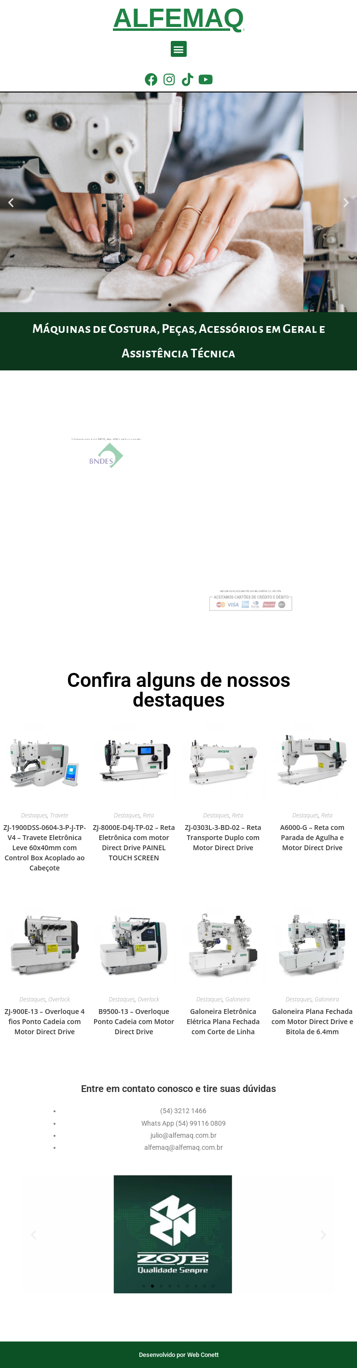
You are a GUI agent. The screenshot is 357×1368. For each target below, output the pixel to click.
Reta (148, 815)
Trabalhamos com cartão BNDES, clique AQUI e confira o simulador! (122, 446)
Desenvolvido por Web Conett (179, 1354)
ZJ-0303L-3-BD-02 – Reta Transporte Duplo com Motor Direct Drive (223, 837)
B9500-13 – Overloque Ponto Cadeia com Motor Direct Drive (134, 1021)
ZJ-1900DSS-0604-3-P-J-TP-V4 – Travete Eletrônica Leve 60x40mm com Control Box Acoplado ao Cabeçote (44, 847)
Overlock (59, 999)
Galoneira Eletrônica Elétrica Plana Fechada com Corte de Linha (223, 1021)
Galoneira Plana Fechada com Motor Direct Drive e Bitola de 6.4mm (313, 1021)
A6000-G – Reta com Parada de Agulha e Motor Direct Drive (312, 837)
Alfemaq (178, 18)
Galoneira (237, 999)
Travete (59, 815)
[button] (179, 49)
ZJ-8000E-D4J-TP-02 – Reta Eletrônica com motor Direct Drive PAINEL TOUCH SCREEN (134, 842)
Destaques (34, 815)
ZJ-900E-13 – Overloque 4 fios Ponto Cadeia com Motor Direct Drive (45, 1021)
